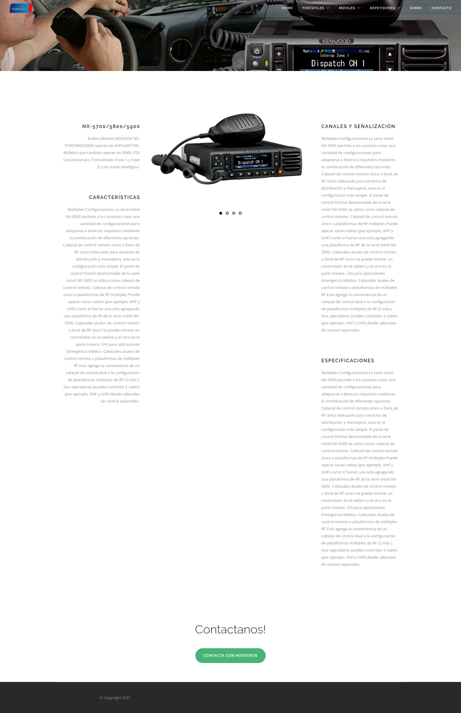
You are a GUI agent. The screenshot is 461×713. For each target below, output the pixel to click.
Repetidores (382, 8)
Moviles (347, 8)
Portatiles (313, 8)
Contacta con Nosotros (231, 656)
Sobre (416, 8)
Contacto (441, 8)
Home (287, 8)
